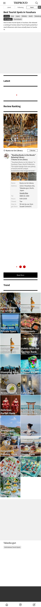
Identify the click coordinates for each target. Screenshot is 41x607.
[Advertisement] (20, 53)
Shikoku (24, 16)
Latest (9, 7)
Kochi (30, 16)
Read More (20, 275)
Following (20, 7)
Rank (32, 7)
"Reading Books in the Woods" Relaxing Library (23, 157)
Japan (18, 16)
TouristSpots (18, 19)
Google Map (24, 193)
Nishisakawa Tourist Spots (12, 547)
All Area (6, 16)
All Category (8, 19)
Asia (12, 16)
